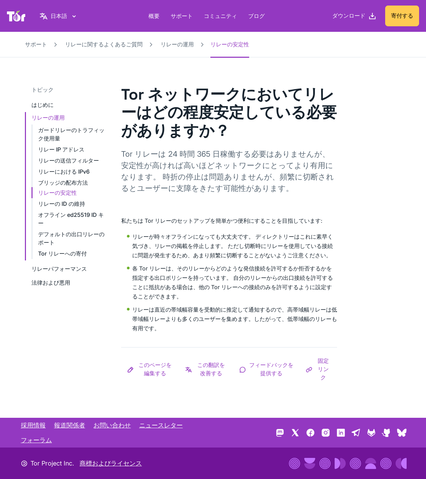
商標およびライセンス (111, 463)
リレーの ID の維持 (61, 203)
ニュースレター (161, 425)
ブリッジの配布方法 (63, 182)
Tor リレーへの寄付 (62, 253)
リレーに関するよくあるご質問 (104, 44)
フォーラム (36, 440)
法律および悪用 (50, 282)
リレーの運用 (177, 44)
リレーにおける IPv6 (64, 171)
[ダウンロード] (354, 16)
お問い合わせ (112, 425)
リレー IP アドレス (61, 149)
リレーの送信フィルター (68, 160)
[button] (150, 369)
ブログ (256, 15)
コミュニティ (220, 15)
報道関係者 (69, 425)
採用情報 (33, 425)
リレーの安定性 (57, 192)
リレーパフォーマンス (59, 268)
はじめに (42, 104)
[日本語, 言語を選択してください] (59, 16)
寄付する (402, 15)
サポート (182, 15)
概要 (154, 15)
